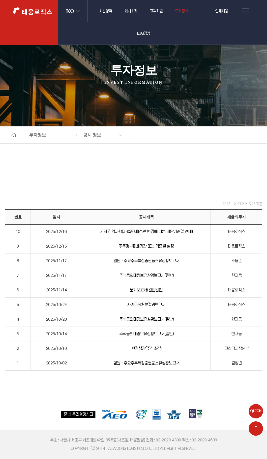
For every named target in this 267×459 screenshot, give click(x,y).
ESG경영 (143, 33)
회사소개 (130, 11)
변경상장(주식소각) (146, 348)
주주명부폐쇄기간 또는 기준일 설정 (146, 246)
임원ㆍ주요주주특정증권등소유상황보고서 (146, 261)
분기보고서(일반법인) (146, 290)
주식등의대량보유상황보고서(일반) (146, 275)
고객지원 (156, 11)
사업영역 (105, 11)
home (13, 135)
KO (70, 11)
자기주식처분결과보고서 (146, 305)
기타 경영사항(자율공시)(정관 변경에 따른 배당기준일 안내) (146, 232)
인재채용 (221, 11)
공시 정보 (92, 134)
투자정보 (181, 11)
